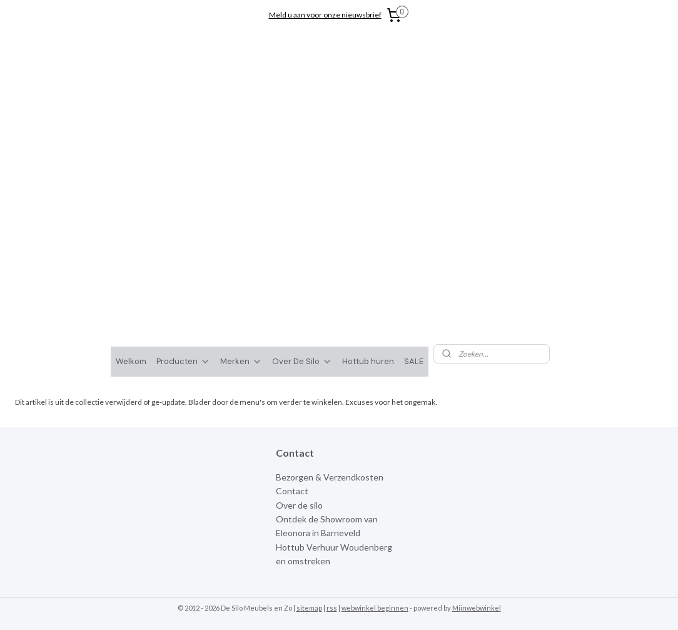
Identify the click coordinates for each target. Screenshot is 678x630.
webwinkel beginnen (375, 411)
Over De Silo (302, 164)
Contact (292, 293)
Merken (241, 164)
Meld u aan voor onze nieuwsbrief (325, 14)
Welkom (131, 164)
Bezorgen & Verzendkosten (329, 280)
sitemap (309, 411)
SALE (413, 164)
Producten (183, 164)
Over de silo (299, 308)
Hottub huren (368, 164)
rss (331, 411)
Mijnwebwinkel (476, 411)
